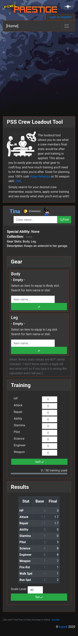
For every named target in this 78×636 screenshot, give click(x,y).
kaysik (63, 627)
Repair (18, 412)
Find (64, 219)
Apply (39, 461)
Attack (18, 405)
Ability (18, 418)
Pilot (17, 432)
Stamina (19, 425)
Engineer (20, 445)
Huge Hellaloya (40, 176)
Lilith (17, 181)
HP (16, 398)
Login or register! (60, 17)
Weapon (19, 452)
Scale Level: (19, 589)
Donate (56, 619)
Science (19, 438)
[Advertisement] (39, 72)
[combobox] (35, 219)
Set (39, 597)
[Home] (12, 26)
